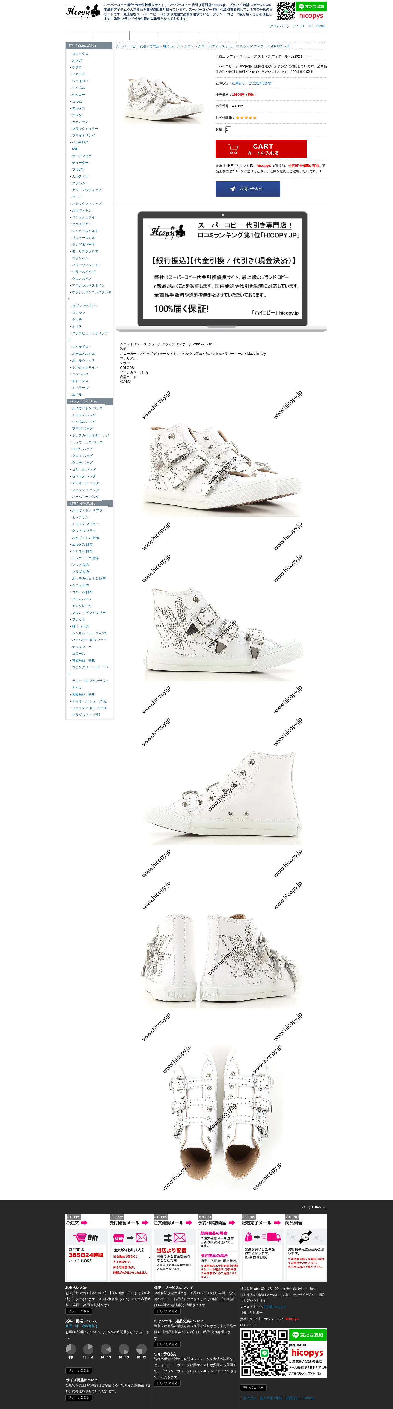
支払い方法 (169, 35)
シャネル (77, 88)
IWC (74, 149)
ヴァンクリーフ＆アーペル (87, 670)
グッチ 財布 (79, 565)
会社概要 (101, 35)
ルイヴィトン (81, 210)
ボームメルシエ (82, 354)
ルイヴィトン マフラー (88, 510)
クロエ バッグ (81, 456)
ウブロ (76, 67)
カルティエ (79, 176)
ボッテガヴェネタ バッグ (89, 435)
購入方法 (250, 1398)
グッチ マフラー (83, 531)
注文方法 (120, 35)
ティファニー (81, 647)
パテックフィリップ (86, 204)
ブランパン (79, 258)
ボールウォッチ (82, 360)
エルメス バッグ (83, 415)
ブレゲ (76, 115)
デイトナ (298, 26)
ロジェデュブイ (82, 217)
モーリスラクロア (84, 251)
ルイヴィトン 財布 (84, 538)
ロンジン (77, 313)
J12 (310, 26)
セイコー (77, 95)
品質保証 (208, 35)
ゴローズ (77, 653)
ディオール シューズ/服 (88, 701)
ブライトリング (82, 135)
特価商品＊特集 (82, 660)
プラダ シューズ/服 (85, 715)
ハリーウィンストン (86, 265)
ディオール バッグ (84, 483)
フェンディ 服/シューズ (88, 708)
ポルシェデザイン (84, 367)
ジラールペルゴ (82, 272)
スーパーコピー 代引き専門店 (137, 46)
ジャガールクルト (84, 231)
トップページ (79, 35)
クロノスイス (81, 279)
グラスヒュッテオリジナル (87, 336)
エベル (76, 394)
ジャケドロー (81, 347)
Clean (320, 26)
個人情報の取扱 (143, 35)
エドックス (79, 381)
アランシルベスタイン (87, 285)
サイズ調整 (251, 35)
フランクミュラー (84, 129)
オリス (76, 326)
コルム (76, 101)
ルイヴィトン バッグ (86, 408)
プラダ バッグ (81, 428)
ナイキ (76, 688)
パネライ (77, 74)
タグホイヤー (81, 224)
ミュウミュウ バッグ (86, 442)
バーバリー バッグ (84, 497)
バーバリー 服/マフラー (88, 640)
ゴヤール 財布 (81, 592)
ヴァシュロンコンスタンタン (89, 295)
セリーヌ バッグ (83, 476)
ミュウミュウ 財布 (84, 558)
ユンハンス (79, 374)
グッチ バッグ (81, 463)
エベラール (79, 388)
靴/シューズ (79, 626)
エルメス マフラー (84, 524)
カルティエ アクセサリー (89, 681)
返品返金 (189, 35)
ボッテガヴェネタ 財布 (88, 578)
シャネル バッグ (83, 422)
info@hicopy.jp (274, 1307)
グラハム (77, 183)
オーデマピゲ (81, 156)
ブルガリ (77, 169)
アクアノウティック (86, 190)
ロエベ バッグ (81, 449)
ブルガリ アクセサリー (88, 613)
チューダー (79, 163)
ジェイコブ (79, 81)
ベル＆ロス (79, 142)
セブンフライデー (84, 306)
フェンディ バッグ (84, 490)
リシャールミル (82, 238)
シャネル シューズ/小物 (88, 633)
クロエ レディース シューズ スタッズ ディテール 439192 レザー (245, 46)
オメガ (76, 60)
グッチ (76, 319)
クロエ (189, 46)
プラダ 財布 (79, 572)
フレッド (77, 619)
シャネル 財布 (81, 551)
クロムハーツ (280, 26)
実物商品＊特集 (82, 694)
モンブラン (79, 517)
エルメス (77, 108)
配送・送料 (229, 35)
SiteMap (308, 1398)
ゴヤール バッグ (83, 469)
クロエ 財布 (79, 585)
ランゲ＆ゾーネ (82, 244)
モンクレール (81, 606)
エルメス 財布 (81, 544)
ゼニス (76, 197)
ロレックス (79, 54)
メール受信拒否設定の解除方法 (288, 35)
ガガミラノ (79, 122)
